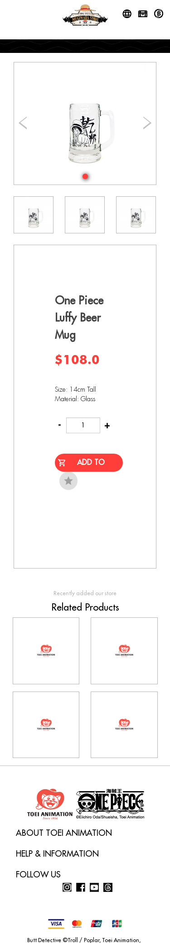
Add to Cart (91, 465)
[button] (85, 176)
